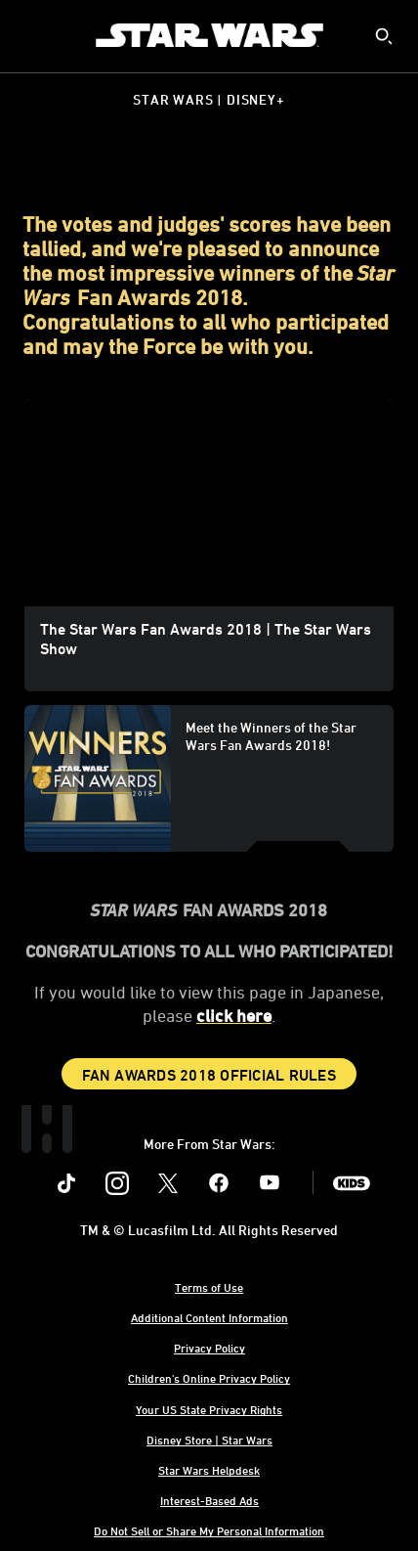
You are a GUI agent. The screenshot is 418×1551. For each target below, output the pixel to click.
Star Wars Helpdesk (209, 1470)
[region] (208, 502)
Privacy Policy (209, 1347)
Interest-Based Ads (209, 1500)
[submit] (384, 36)
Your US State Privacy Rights (209, 1409)
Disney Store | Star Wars (209, 1439)
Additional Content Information (209, 1317)
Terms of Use (209, 1287)
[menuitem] (31, 35)
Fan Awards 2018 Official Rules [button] (209, 1075)
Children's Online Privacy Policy (209, 1378)
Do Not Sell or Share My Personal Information (209, 1530)
